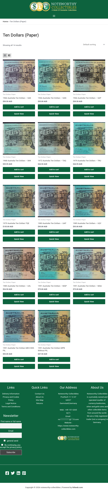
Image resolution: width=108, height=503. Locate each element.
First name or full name (11, 424)
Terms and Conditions (11, 409)
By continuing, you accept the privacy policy (11, 449)
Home (5, 21)
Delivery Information (10, 397)
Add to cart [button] (19, 107)
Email (10, 434)
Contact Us (39, 397)
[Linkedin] (18, 476)
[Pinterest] (24, 476)
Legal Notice (10, 406)
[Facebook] (7, 476)
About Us (40, 400)
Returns (39, 406)
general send (11, 444)
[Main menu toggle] (54, 16)
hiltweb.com (77, 490)
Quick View (19, 114)
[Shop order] (93, 44)
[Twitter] (13, 476)
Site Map (39, 403)
